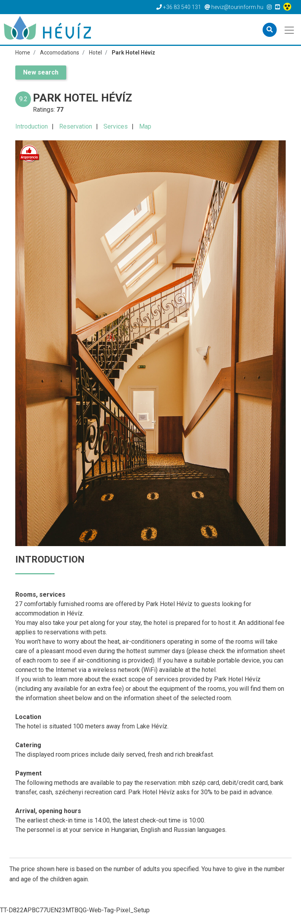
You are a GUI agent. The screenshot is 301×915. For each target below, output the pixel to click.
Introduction (31, 126)
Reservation (75, 126)
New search (40, 72)
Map (145, 126)
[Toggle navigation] (290, 29)
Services (115, 126)
